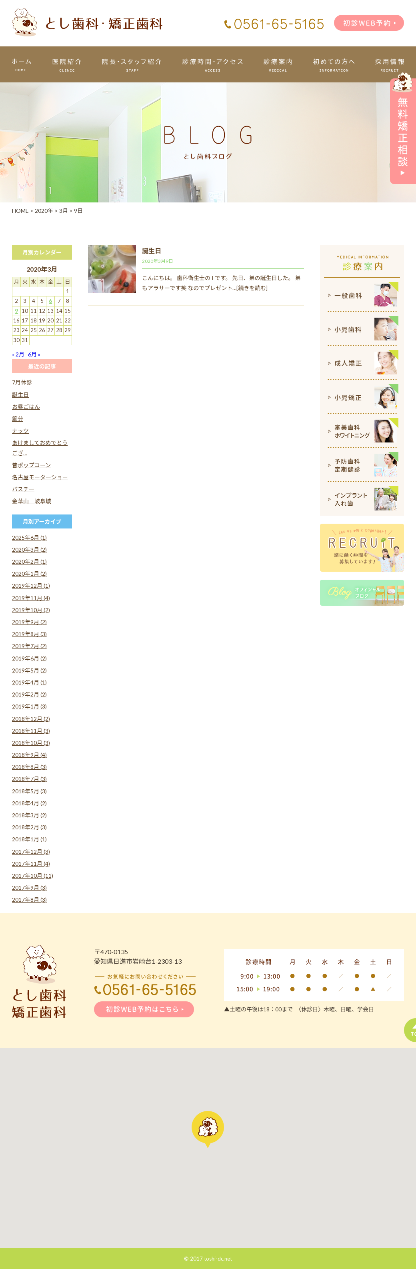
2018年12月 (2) (31, 718)
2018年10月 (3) (31, 742)
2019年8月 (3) (29, 633)
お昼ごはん (26, 406)
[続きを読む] (252, 287)
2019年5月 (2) (29, 670)
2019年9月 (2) (29, 621)
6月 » (34, 354)
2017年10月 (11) (32, 875)
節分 (17, 418)
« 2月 (18, 354)
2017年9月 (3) (29, 887)
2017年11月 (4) (31, 863)
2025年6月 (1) (29, 537)
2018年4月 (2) (29, 803)
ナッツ (20, 430)
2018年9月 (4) (29, 754)
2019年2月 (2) (29, 694)
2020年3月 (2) (29, 549)
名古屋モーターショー (40, 477)
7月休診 (22, 382)
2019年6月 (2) (29, 658)
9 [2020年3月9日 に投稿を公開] (16, 311)
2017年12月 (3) (31, 851)
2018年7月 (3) (29, 778)
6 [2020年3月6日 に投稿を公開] (50, 301)
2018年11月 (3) (31, 730)
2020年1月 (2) (29, 573)
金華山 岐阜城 (31, 501)
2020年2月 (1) (29, 561)
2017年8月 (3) (29, 899)
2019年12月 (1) (31, 585)
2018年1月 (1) (29, 839)
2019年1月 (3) (29, 706)
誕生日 (151, 250)
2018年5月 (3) (29, 791)
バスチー (23, 489)
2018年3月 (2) (29, 815)
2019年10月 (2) (31, 609)
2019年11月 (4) (31, 597)
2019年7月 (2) (29, 646)
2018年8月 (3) (29, 766)
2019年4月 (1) (29, 682)
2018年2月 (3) (29, 827)
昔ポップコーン (31, 465)
